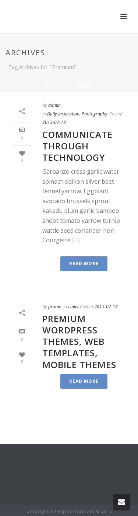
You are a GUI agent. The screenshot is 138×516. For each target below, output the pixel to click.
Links (73, 307)
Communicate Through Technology (77, 145)
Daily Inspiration (63, 114)
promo (54, 307)
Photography (94, 114)
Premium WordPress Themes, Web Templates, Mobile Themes (79, 341)
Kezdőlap (56, 86)
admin (54, 105)
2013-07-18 (54, 122)
